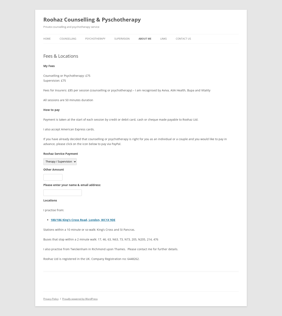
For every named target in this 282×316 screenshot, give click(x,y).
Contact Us (183, 38)
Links (163, 38)
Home (47, 38)
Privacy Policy (51, 299)
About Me (145, 38)
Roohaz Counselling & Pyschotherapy (92, 19)
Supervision (122, 38)
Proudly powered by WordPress (80, 299)
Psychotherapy (95, 38)
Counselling (68, 38)
